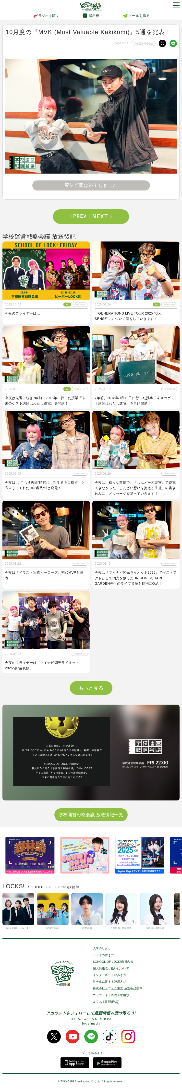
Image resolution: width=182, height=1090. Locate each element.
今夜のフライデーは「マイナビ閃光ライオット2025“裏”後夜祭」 (42, 665)
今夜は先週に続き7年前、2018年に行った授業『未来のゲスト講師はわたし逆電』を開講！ (45, 400)
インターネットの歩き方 (109, 975)
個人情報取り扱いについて (111, 968)
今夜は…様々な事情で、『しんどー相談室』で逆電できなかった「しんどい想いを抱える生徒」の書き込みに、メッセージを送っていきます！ (135, 488)
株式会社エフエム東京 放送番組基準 (117, 988)
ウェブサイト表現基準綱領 (111, 995)
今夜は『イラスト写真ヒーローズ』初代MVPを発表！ (44, 575)
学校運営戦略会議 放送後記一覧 (91, 814)
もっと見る (91, 688)
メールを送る (139, 16)
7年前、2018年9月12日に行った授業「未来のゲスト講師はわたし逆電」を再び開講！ (134, 400)
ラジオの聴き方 (103, 955)
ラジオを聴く (45, 16)
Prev (79, 216)
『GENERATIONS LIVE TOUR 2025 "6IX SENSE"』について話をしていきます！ (128, 316)
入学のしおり (102, 948)
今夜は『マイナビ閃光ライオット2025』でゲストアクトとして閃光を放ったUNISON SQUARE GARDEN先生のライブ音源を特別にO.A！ (136, 577)
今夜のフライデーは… (22, 313)
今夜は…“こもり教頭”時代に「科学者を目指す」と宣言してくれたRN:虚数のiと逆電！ (45, 485)
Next (102, 216)
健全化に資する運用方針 (109, 981)
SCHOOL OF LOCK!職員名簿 (113, 961)
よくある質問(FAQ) (106, 1001)
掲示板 (94, 16)
